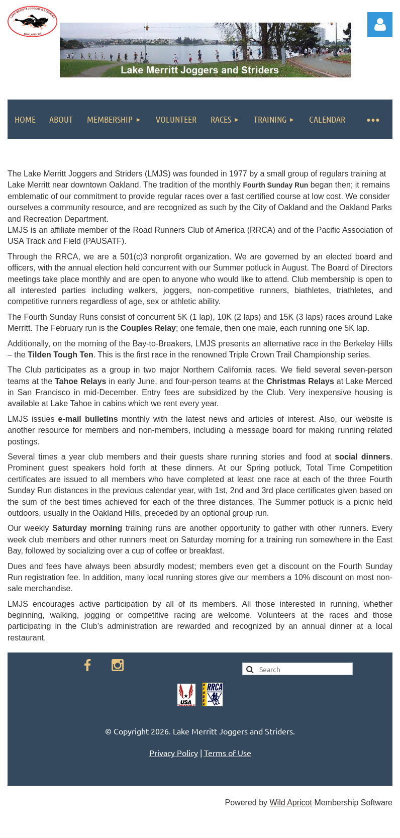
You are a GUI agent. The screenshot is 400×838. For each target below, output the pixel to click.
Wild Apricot (290, 802)
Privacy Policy (173, 753)
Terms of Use (227, 753)
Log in (379, 24)
